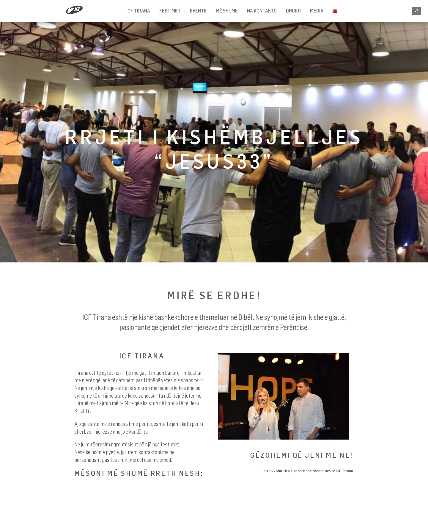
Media (316, 11)
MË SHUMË (227, 11)
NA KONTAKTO (262, 11)
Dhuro (293, 11)
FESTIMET (170, 11)
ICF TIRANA (138, 11)
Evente (198, 11)
